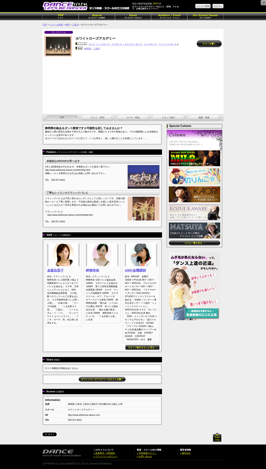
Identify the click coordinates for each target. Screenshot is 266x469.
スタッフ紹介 (172, 117)
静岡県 (87, 48)
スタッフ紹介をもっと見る (142, 347)
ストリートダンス (168, 44)
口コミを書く (209, 43)
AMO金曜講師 (135, 270)
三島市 (75, 24)
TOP (44, 24)
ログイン (218, 6)
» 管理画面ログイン (146, 453)
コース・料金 (136, 117)
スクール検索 (56, 24)
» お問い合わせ (144, 456)
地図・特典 (208, 117)
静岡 (67, 24)
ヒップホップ (103, 44)
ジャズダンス (151, 44)
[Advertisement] (133, 84)
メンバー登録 (203, 6)
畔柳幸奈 (92, 270)
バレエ (92, 44)
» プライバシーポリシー (105, 456)
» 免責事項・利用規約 (104, 453)
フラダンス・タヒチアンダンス (127, 44)
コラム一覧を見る (194, 243)
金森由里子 (55, 270)
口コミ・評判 (101, 117)
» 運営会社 (185, 453)
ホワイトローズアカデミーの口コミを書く (102, 379)
